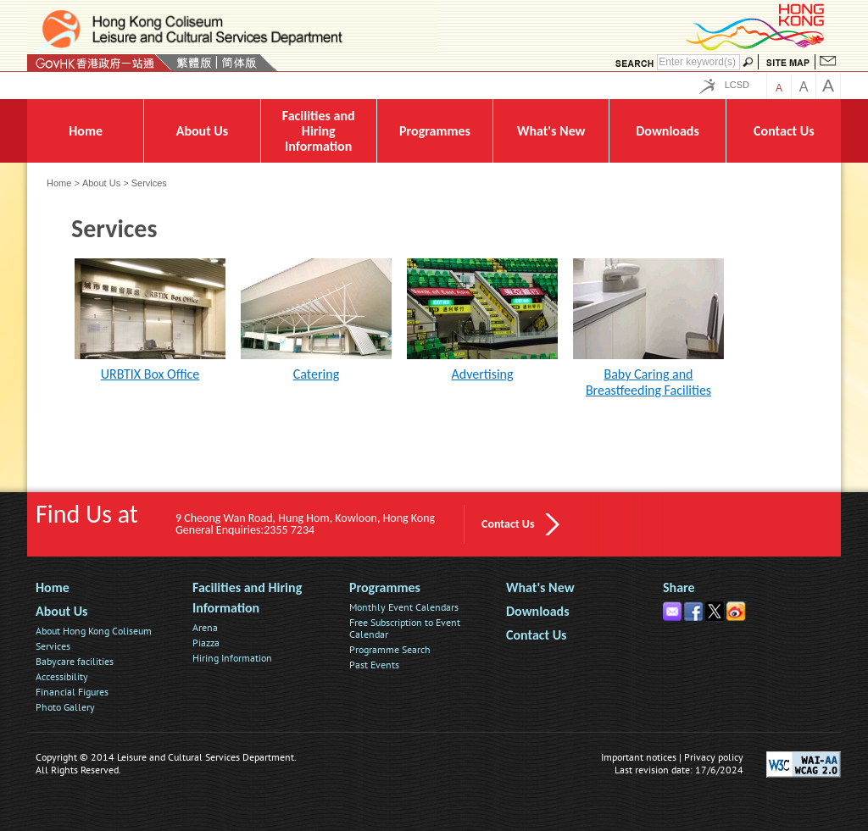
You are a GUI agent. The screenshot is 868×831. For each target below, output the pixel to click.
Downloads (538, 611)
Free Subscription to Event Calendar (404, 628)
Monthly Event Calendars (404, 607)
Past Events (374, 664)
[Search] (698, 62)
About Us (101, 183)
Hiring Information (232, 657)
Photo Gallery (65, 707)
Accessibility (62, 676)
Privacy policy (713, 757)
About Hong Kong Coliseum (94, 630)
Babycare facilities (75, 661)
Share (679, 587)
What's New (540, 587)
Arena (205, 627)
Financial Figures (72, 691)
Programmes (384, 587)
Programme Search (390, 649)
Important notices (638, 757)
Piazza (206, 642)
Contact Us (508, 524)
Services (53, 646)
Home (59, 183)
